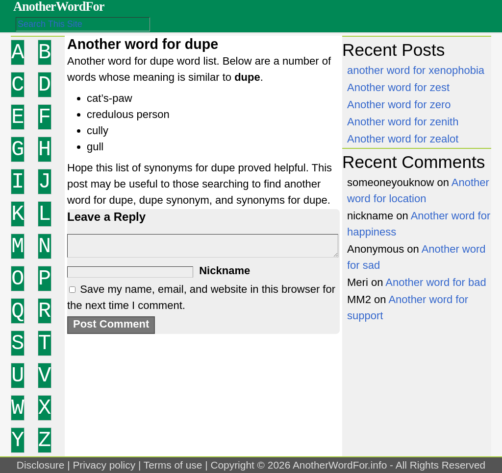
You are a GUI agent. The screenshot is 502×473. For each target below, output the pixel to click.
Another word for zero (399, 104)
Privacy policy (104, 465)
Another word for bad (435, 282)
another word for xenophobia (415, 70)
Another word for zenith (402, 122)
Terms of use (173, 465)
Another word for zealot (402, 139)
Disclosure (41, 465)
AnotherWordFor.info (340, 465)
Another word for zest (398, 87)
